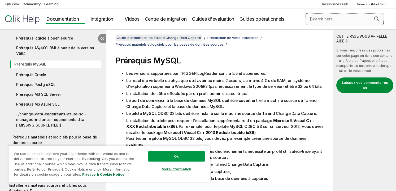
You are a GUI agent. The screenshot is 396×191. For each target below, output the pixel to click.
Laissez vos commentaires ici (365, 85)
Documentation (62, 19)
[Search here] (344, 19)
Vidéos (132, 19)
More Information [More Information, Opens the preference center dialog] (176, 169)
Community (32, 4)
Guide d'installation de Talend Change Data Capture (159, 38)
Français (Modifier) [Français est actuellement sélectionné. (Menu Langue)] (371, 4)
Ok (176, 156)
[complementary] (364, 110)
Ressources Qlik (335, 4)
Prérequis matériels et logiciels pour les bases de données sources (170, 44)
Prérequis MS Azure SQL (38, 104)
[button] (377, 18)
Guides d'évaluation (213, 19)
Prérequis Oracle (31, 74)
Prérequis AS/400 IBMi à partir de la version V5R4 (55, 51)
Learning (51, 4)
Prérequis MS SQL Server (38, 94)
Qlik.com (12, 4)
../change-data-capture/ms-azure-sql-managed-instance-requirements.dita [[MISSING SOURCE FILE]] (51, 119)
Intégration (101, 19)
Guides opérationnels (262, 19)
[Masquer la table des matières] (102, 38)
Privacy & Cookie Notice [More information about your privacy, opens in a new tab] (103, 174)
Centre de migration (166, 19)
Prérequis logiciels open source (44, 38)
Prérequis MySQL (30, 64)
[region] (109, 164)
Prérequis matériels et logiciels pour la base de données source (54, 140)
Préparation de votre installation (233, 38)
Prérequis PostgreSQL (35, 84)
